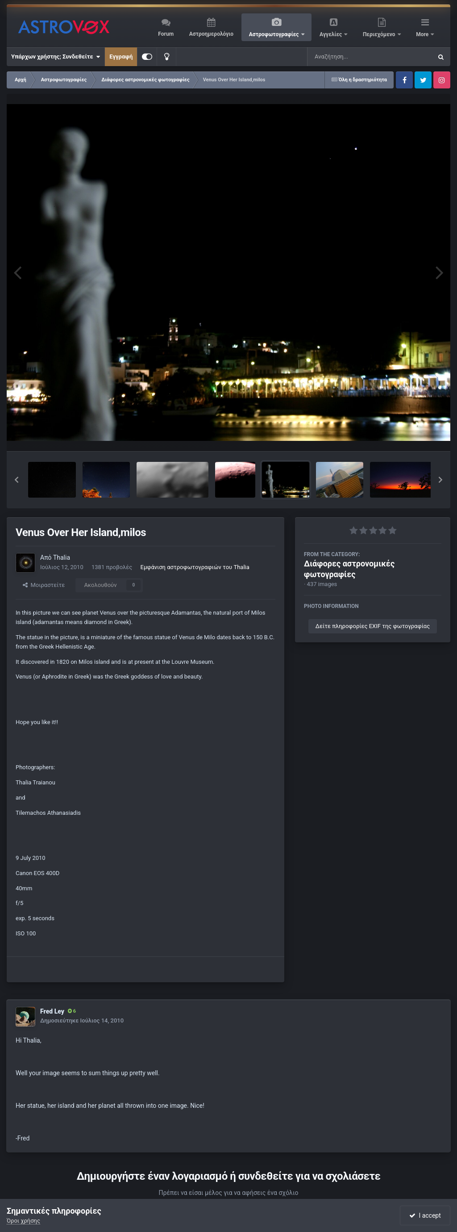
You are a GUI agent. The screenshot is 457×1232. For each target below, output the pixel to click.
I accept (424, 1215)
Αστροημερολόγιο (211, 34)
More (423, 34)
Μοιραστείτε (44, 585)
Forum (166, 34)
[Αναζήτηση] (351, 56)
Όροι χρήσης (23, 1220)
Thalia (61, 557)
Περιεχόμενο (380, 34)
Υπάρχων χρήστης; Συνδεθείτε (55, 56)
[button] (16, 480)
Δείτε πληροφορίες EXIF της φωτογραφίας (373, 626)
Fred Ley (52, 1011)
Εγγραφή (121, 56)
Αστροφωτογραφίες (274, 34)
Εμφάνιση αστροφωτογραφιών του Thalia (195, 567)
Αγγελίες (331, 34)
